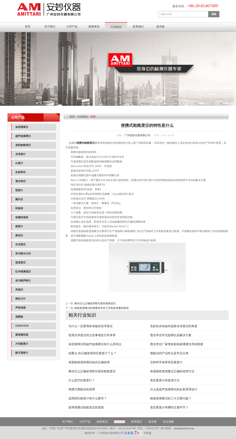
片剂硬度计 (21, 343)
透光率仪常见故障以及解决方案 (170, 335)
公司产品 (71, 26)
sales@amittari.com (183, 428)
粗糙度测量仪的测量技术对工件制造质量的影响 (101, 308)
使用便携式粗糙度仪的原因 (86, 407)
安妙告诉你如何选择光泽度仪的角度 (173, 326)
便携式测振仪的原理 (81, 389)
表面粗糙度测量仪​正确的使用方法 (172, 371)
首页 (27, 26)
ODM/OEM (22, 325)
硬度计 (19, 226)
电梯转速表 (21, 217)
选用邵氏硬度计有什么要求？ (87, 398)
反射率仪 (20, 172)
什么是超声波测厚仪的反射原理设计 (173, 389)
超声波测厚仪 (23, 136)
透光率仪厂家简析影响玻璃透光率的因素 (176, 344)
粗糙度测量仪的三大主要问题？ (170, 398)
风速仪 (19, 289)
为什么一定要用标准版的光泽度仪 (90, 326)
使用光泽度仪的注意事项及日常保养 (92, 335)
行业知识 (116, 26)
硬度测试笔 (21, 334)
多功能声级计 (23, 280)
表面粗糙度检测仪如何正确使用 (89, 362)
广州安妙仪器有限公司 (137, 135)
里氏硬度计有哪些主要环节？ (169, 407)
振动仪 (19, 235)
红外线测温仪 (23, 271)
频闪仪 (19, 199)
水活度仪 (20, 244)
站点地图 (168, 421)
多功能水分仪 (23, 253)
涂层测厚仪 (21, 127)
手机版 (147, 433)
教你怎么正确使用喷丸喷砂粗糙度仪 (95, 303)
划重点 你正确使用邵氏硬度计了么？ (92, 353)
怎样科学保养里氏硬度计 (166, 362)
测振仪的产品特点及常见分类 (169, 353)
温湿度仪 (20, 262)
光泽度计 (20, 154)
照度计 (19, 190)
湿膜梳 (19, 316)
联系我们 (138, 26)
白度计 (19, 163)
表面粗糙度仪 (23, 145)
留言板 (160, 26)
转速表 (19, 208)
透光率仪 (20, 181)
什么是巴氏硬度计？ (81, 380)
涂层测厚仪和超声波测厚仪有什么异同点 (95, 344)
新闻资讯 (94, 26)
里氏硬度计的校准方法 (165, 380)
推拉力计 (20, 298)
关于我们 (49, 26)
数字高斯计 (21, 352)
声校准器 (20, 307)
